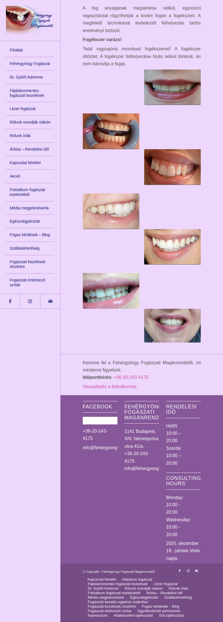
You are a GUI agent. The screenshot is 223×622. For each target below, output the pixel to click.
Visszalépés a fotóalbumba (110, 386)
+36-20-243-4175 (131, 377)
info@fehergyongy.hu (104, 447)
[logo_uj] (30, 20)
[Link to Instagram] (30, 301)
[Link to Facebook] (10, 301)
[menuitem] (30, 50)
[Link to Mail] (50, 301)
